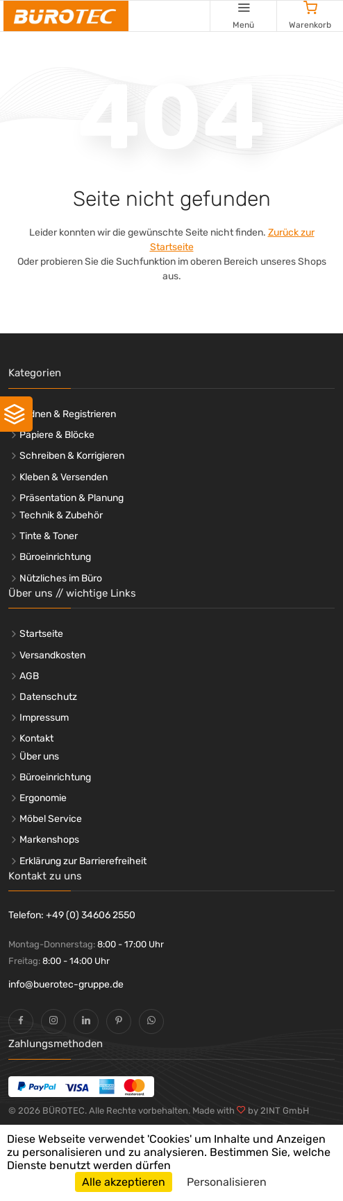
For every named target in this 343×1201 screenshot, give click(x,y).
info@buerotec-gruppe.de (66, 984)
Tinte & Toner (48, 536)
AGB (29, 676)
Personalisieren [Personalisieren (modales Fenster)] (227, 1182)
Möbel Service (50, 819)
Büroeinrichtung (55, 557)
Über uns (39, 756)
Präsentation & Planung (71, 498)
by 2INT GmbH (277, 1110)
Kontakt (36, 738)
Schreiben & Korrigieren (71, 456)
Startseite (41, 634)
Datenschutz (48, 697)
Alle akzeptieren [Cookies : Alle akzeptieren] (123, 1182)
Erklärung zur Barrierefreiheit (83, 861)
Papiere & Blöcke (56, 435)
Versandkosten (52, 655)
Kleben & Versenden (63, 477)
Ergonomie (43, 798)
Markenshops (49, 839)
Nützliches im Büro (60, 578)
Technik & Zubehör (61, 515)
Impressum (44, 718)
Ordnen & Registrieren (67, 414)
